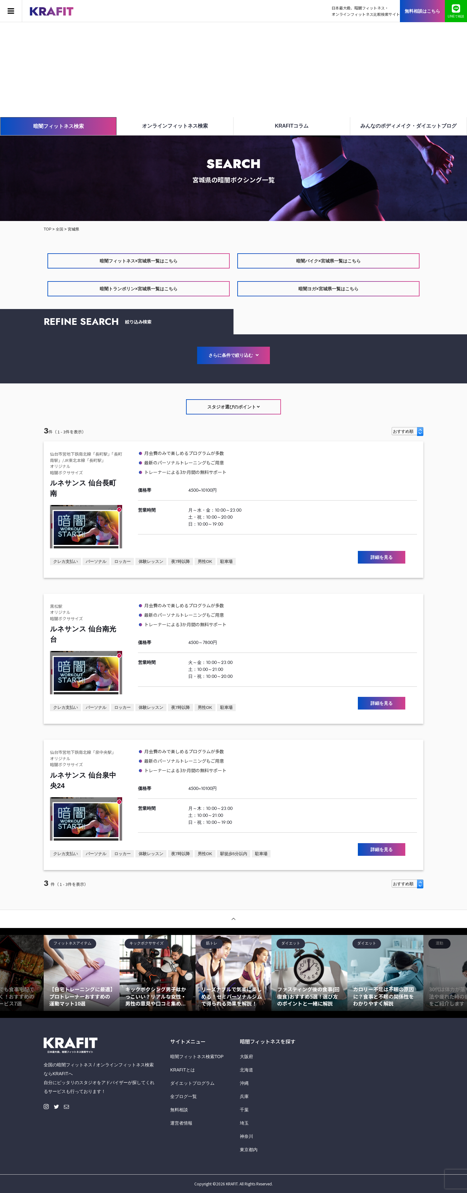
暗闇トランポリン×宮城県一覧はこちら (138, 288)
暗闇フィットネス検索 (58, 126)
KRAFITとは (182, 1069)
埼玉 (244, 1123)
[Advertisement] (233, 69)
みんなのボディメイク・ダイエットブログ (408, 126)
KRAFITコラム (292, 126)
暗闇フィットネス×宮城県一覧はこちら (138, 260)
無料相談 (179, 1109)
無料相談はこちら (422, 11)
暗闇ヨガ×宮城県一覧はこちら (328, 288)
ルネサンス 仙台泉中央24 (83, 780)
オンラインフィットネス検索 (175, 126)
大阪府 (246, 1056)
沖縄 (244, 1083)
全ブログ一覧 (183, 1096)
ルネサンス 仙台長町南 (83, 488)
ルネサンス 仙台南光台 (83, 634)
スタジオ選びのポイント (233, 406)
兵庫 (244, 1096)
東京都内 (249, 1149)
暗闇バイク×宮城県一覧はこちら (328, 260)
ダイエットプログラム (192, 1083)
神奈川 (246, 1136)
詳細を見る (381, 557)
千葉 (244, 1109)
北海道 (246, 1069)
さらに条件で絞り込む (233, 355)
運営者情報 (181, 1123)
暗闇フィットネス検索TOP (197, 1056)
